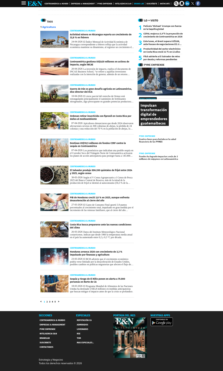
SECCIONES (45, 315)
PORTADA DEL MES (124, 315)
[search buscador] (176, 3)
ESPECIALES (83, 315)
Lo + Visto (151, 20)
